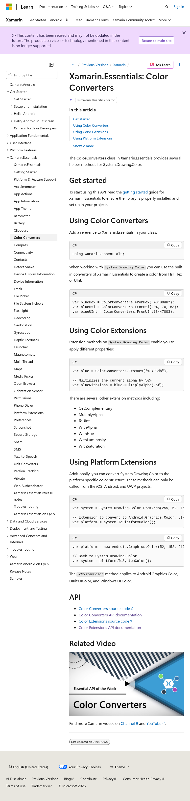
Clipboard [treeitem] (21, 230)
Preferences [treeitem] (22, 420)
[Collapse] (51, 64)
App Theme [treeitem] (22, 208)
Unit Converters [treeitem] (26, 463)
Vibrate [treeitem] (19, 478)
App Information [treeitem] (26, 201)
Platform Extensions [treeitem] (29, 412)
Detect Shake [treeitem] (24, 266)
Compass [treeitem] (21, 245)
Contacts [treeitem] (20, 259)
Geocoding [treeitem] (22, 317)
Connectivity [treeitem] (23, 252)
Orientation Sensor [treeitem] (28, 390)
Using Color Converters (91, 125)
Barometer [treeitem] (22, 215)
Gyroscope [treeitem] (22, 332)
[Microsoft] (9, 6)
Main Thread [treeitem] (23, 361)
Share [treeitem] (18, 441)
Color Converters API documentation (110, 614)
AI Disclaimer (16, 778)
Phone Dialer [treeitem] (23, 405)
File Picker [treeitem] (21, 296)
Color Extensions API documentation (110, 627)
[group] (126, 515)
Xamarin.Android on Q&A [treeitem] (29, 563)
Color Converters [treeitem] (27, 237)
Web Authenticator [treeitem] (28, 485)
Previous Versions (95, 64)
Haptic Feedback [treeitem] (26, 339)
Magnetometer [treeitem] (25, 354)
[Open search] (167, 6)
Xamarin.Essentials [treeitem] (27, 164)
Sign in (179, 6)
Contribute (88, 778)
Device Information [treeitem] (28, 281)
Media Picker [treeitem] (23, 376)
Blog (67, 778)
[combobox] (31, 75)
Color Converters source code (104, 608)
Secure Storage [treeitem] (25, 434)
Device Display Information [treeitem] (34, 274)
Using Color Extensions (90, 131)
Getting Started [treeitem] (25, 172)
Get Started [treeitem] (22, 99)
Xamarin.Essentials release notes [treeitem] (33, 496)
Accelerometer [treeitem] (25, 186)
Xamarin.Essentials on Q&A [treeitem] (34, 513)
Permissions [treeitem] (22, 398)
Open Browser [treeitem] (24, 383)
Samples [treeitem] (16, 578)
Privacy (108, 778)
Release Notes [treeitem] (20, 571)
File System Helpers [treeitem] (28, 303)
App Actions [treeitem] (23, 194)
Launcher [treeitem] (21, 347)
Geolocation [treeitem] (23, 325)
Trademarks (40, 786)
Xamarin (119, 64)
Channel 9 (129, 723)
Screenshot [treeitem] (22, 427)
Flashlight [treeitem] (21, 310)
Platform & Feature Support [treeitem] (35, 179)
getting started (135, 191)
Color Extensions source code (104, 621)
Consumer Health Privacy (142, 778)
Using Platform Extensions (93, 138)
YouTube (153, 723)
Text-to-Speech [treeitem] (25, 456)
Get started (81, 119)
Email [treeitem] (18, 288)
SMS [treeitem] (17, 449)
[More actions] (179, 65)
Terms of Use (15, 786)
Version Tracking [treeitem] (26, 471)
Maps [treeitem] (18, 368)
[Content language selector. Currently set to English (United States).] (28, 767)
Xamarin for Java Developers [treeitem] (35, 128)
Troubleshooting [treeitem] (26, 506)
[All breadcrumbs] (73, 65)
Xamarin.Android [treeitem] (22, 84)
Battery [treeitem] (19, 223)
